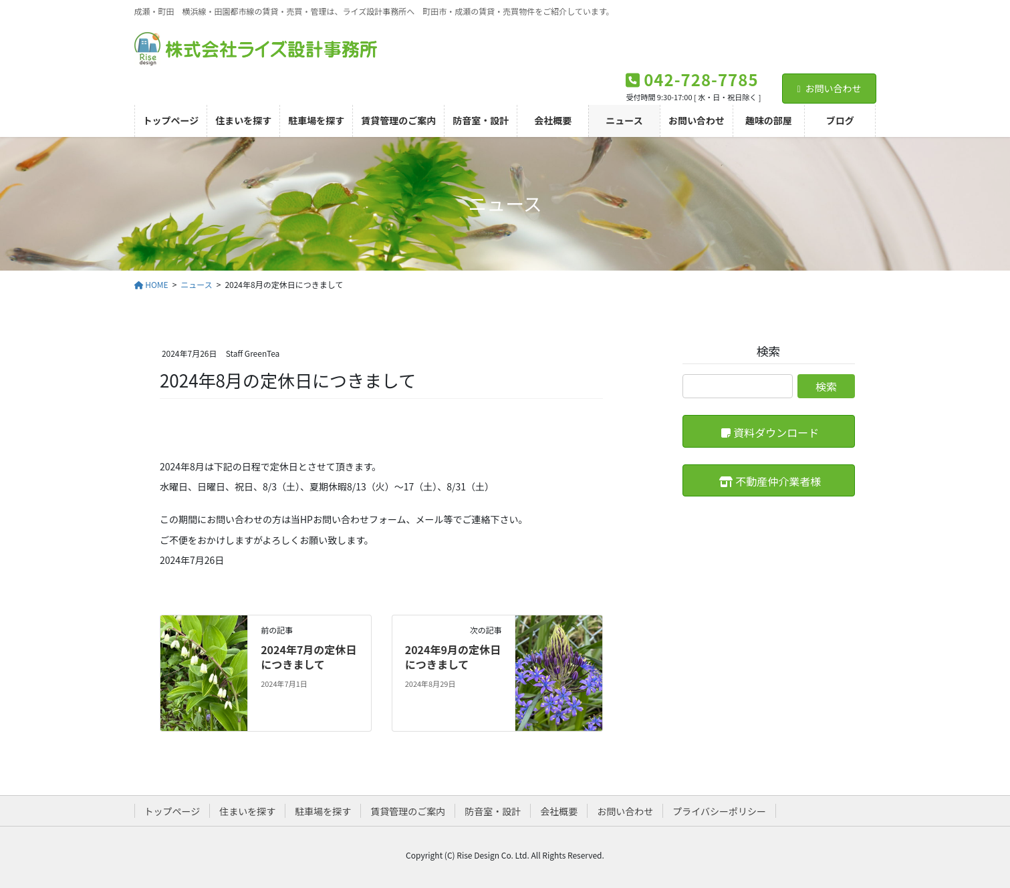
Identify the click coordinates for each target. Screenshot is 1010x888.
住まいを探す (247, 811)
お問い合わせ (829, 88)
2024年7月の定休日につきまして (308, 656)
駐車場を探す (323, 811)
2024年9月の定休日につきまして (453, 656)
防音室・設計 (493, 811)
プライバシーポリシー (719, 811)
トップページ (172, 811)
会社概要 (559, 811)
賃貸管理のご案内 (407, 811)
